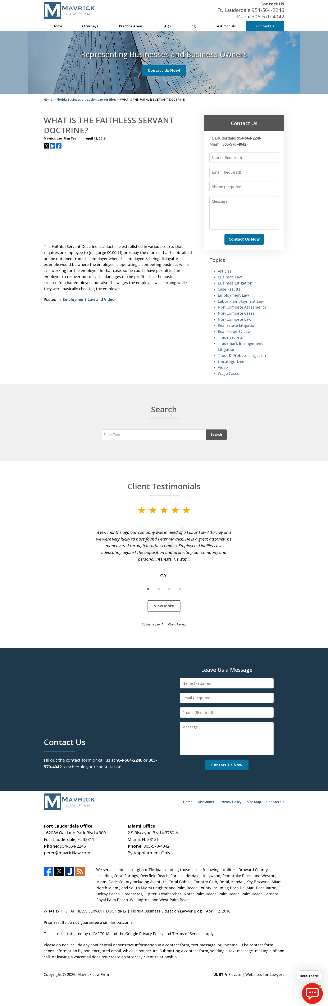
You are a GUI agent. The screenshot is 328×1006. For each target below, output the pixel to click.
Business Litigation (235, 283)
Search (216, 434)
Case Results (229, 289)
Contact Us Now (244, 239)
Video (109, 299)
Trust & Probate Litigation (242, 355)
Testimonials (225, 26)
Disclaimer (206, 802)
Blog (192, 26)
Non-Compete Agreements (242, 307)
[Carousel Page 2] (159, 589)
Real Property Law (234, 331)
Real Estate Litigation (237, 325)
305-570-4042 (268, 16)
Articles (224, 271)
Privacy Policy (231, 802)
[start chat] (312, 993)
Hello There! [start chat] (308, 975)
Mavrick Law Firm (93, 974)
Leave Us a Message (226, 669)
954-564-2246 (268, 9)
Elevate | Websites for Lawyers (249, 974)
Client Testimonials (164, 486)
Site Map (254, 802)
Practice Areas (131, 26)
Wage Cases (228, 373)
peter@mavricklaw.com (67, 853)
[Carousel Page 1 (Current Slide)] (148, 589)
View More (164, 605)
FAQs (167, 26)
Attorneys (89, 26)
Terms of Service (187, 933)
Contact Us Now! (164, 70)
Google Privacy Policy (144, 933)
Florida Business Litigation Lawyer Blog (86, 99)
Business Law (230, 276)
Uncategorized (231, 361)
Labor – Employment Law (241, 301)
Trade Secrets (230, 337)
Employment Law (79, 299)
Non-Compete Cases (236, 313)
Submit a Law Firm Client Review (164, 624)
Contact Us (272, 4)
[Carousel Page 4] (179, 589)
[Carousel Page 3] (169, 589)
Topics (217, 259)
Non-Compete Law (234, 319)
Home (57, 26)
